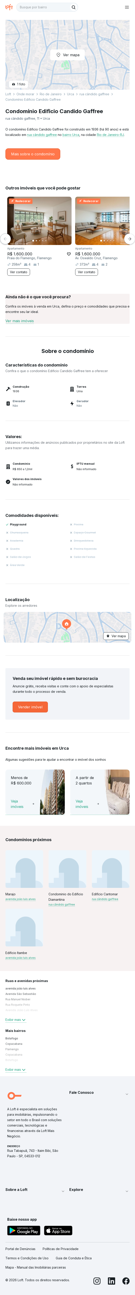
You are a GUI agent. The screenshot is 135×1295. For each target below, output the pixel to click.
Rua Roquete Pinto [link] (17, 1004)
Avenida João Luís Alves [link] (21, 1010)
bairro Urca (71, 135)
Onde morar (25, 94)
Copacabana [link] (13, 1043)
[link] (30, 707)
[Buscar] (73, 7)
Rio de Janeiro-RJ (110, 135)
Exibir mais (15, 1019)
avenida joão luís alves (20, 899)
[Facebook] (126, 1281)
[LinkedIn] (111, 1281)
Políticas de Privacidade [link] (61, 1249)
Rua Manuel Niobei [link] (17, 999)
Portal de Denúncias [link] (20, 1249)
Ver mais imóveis (19, 321)
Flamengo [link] (12, 1049)
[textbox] (47, 7)
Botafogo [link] (11, 1038)
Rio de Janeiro (51, 94)
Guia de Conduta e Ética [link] (74, 1258)
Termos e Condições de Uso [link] (27, 1258)
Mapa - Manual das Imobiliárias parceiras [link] (35, 1267)
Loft (8, 94)
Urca (70, 94)
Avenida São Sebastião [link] (20, 994)
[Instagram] (97, 1281)
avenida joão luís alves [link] (20, 988)
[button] (67, 627)
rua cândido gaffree (42, 135)
